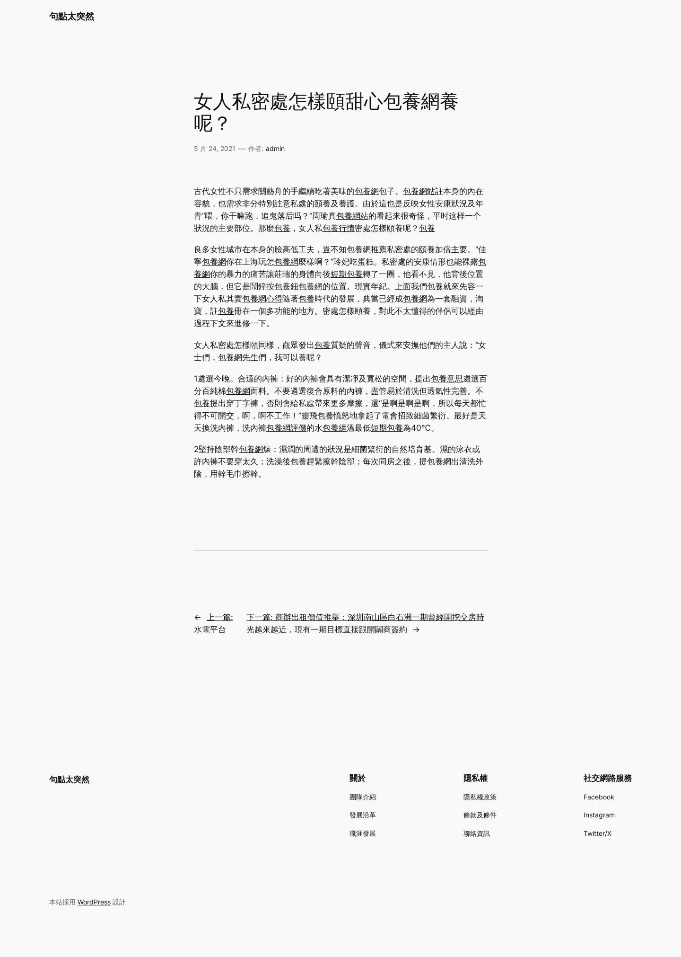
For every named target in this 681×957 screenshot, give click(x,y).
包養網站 (419, 191)
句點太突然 (71, 16)
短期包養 (347, 274)
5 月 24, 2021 (215, 148)
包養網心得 (262, 298)
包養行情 (339, 228)
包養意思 (447, 378)
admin (275, 148)
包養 (282, 228)
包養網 (367, 191)
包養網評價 (286, 428)
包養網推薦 (367, 249)
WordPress (94, 902)
